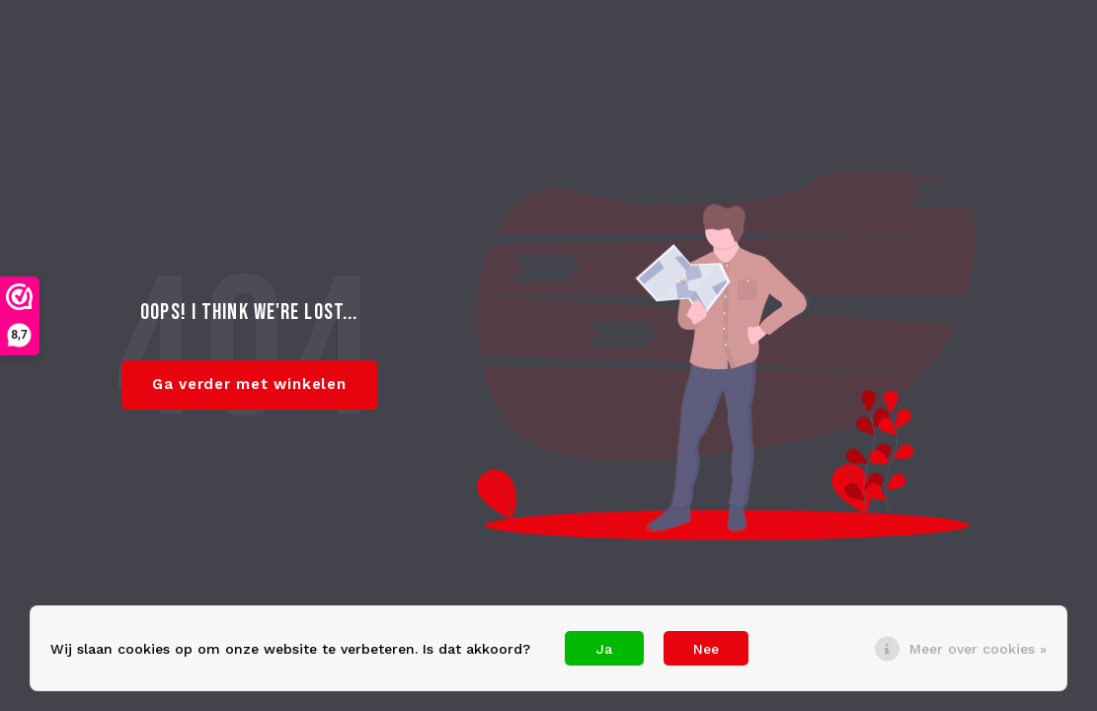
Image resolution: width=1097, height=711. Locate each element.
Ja (604, 649)
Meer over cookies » (978, 649)
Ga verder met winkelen (249, 384)
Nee (706, 649)
